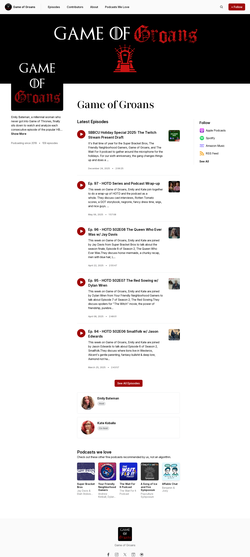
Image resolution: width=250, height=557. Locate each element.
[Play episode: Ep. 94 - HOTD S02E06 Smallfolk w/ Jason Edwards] (81, 333)
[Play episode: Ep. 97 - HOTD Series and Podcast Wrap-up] (81, 185)
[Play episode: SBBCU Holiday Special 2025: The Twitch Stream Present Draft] (81, 134)
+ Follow (236, 7)
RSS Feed (208, 153)
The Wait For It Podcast (127, 485)
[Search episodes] (221, 7)
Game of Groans (24, 7)
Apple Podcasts (212, 130)
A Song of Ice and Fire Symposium (149, 486)
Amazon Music (212, 145)
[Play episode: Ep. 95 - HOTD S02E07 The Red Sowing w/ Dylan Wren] (81, 282)
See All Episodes (128, 383)
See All (204, 161)
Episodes (54, 7)
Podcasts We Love (117, 7)
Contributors (75, 7)
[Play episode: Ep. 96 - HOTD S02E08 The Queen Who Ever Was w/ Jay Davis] (81, 231)
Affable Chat (170, 483)
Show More (18, 133)
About (94, 7)
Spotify (207, 138)
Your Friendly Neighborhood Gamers (107, 486)
